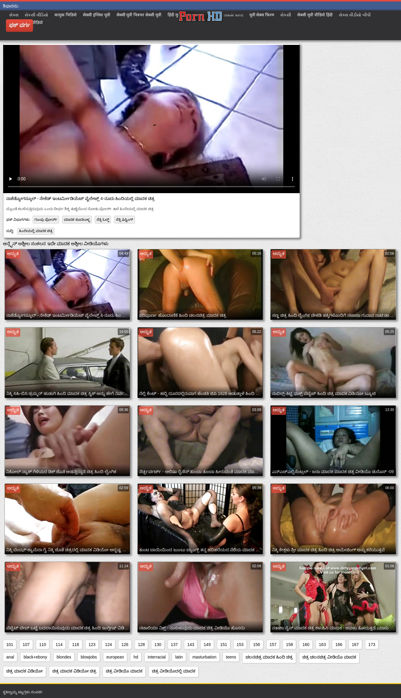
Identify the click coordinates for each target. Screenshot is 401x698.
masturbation (204, 657)
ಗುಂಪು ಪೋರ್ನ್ (45, 220)
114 (59, 644)
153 (240, 644)
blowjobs (89, 657)
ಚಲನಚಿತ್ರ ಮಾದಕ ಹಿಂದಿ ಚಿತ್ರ (269, 657)
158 (289, 644)
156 (256, 644)
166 (338, 644)
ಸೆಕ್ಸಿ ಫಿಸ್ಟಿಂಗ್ (124, 220)
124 (108, 644)
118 (75, 644)
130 (157, 644)
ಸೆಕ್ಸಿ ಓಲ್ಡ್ (103, 220)
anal (10, 657)
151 (223, 644)
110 (42, 644)
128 (141, 644)
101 (9, 644)
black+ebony (35, 657)
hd (135, 657)
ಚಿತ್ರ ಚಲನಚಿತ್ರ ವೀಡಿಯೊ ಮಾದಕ (329, 657)
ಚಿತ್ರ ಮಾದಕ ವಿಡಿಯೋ (24, 671)
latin (179, 657)
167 (355, 644)
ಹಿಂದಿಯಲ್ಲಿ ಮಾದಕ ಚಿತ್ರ (36, 231)
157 (273, 644)
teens (231, 657)
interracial (157, 657)
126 (125, 644)
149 (207, 644)
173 (371, 644)
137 (174, 644)
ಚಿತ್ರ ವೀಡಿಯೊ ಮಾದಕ (124, 671)
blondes (63, 657)
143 (190, 644)
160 (305, 644)
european (115, 657)
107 (26, 644)
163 (322, 644)
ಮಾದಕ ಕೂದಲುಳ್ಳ (77, 220)
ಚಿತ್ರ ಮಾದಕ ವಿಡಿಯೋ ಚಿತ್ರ (74, 671)
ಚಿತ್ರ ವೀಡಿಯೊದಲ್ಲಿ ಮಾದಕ (173, 671)
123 (92, 644)
